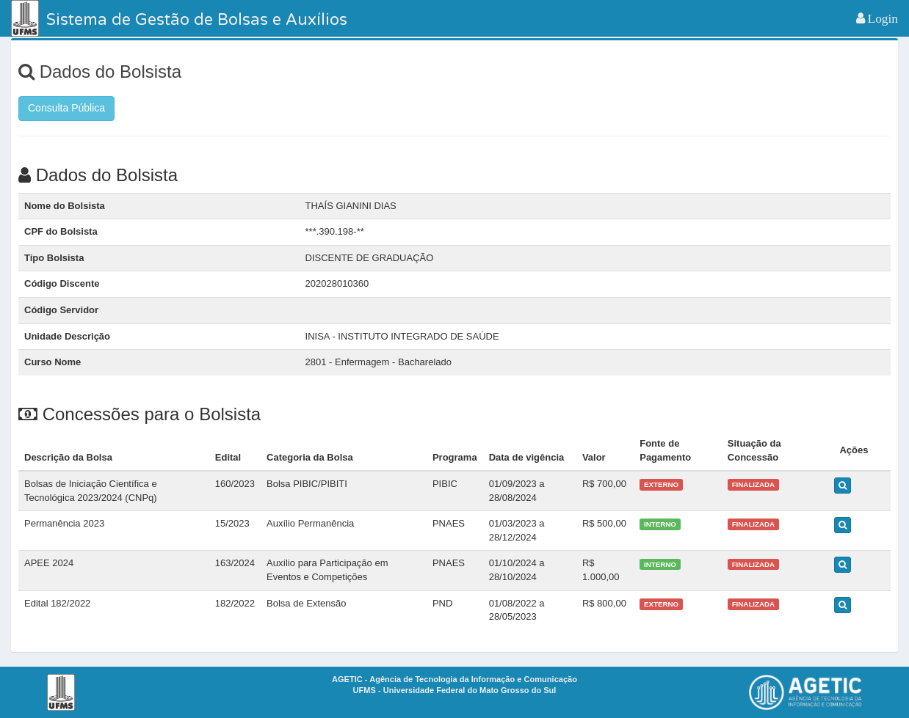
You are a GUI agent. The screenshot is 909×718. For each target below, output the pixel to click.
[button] (877, 18)
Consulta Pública (66, 108)
